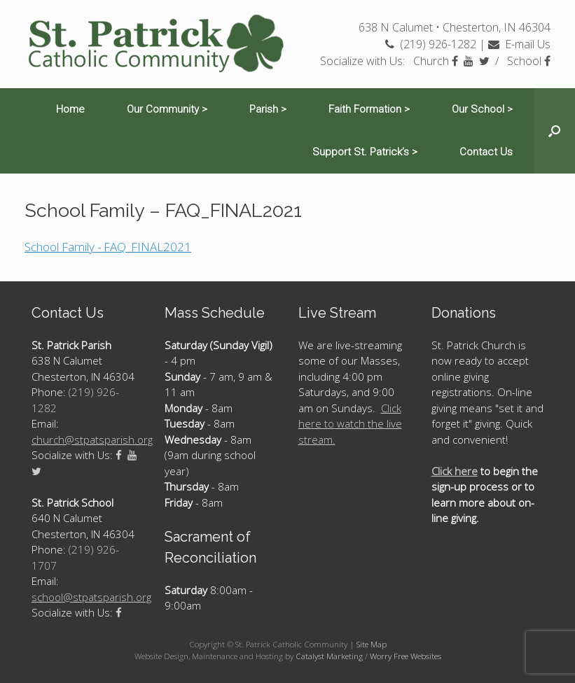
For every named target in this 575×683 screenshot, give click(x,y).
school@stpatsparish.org (91, 597)
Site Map (371, 644)
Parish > (267, 109)
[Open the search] (554, 131)
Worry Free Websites (405, 656)
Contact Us (486, 152)
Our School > (482, 109)
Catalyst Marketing (329, 656)
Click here (454, 471)
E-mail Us (519, 44)
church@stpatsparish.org (92, 439)
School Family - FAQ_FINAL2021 (108, 247)
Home (70, 109)
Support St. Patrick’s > (364, 152)
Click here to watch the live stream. (350, 423)
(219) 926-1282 (430, 44)
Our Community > (167, 109)
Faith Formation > (369, 109)
